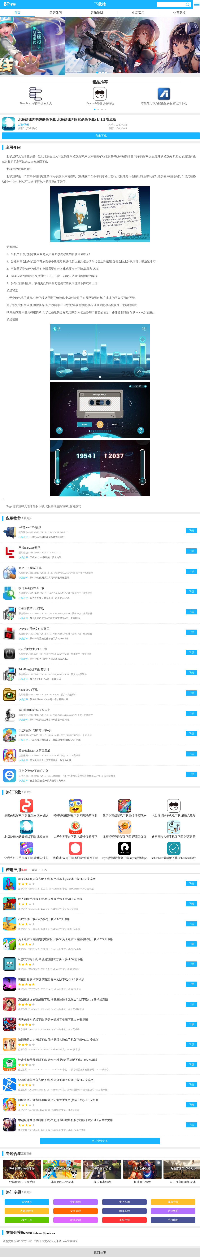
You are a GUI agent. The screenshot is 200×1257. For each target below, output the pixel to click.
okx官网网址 (70, 1241)
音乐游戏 (97, 12)
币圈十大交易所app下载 (48, 1241)
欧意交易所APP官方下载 (17, 1241)
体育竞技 (179, 12)
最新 (34, 869)
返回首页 (100, 1252)
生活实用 (138, 12)
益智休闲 (56, 12)
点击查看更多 (100, 1140)
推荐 (24, 869)
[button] (94, 109)
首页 (17, 12)
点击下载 (101, 135)
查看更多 (26, 518)
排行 (44, 869)
